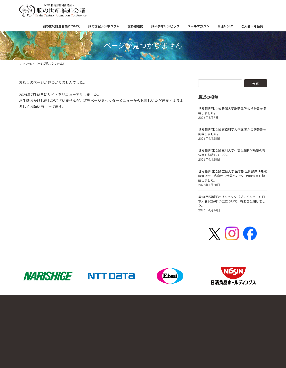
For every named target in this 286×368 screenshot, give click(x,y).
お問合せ (197, 308)
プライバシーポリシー (220, 308)
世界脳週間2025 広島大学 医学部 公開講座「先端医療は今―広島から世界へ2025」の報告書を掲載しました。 (232, 176)
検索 (255, 83)
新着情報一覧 (247, 308)
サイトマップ (200, 320)
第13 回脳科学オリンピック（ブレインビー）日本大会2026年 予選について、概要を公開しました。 (231, 201)
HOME (216, 320)
